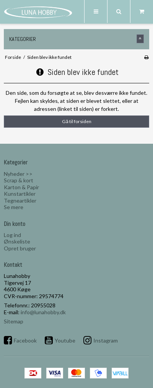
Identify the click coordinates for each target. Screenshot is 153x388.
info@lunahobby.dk (43, 312)
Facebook (25, 340)
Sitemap (13, 321)
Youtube (65, 340)
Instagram (105, 340)
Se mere (13, 207)
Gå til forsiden (76, 121)
